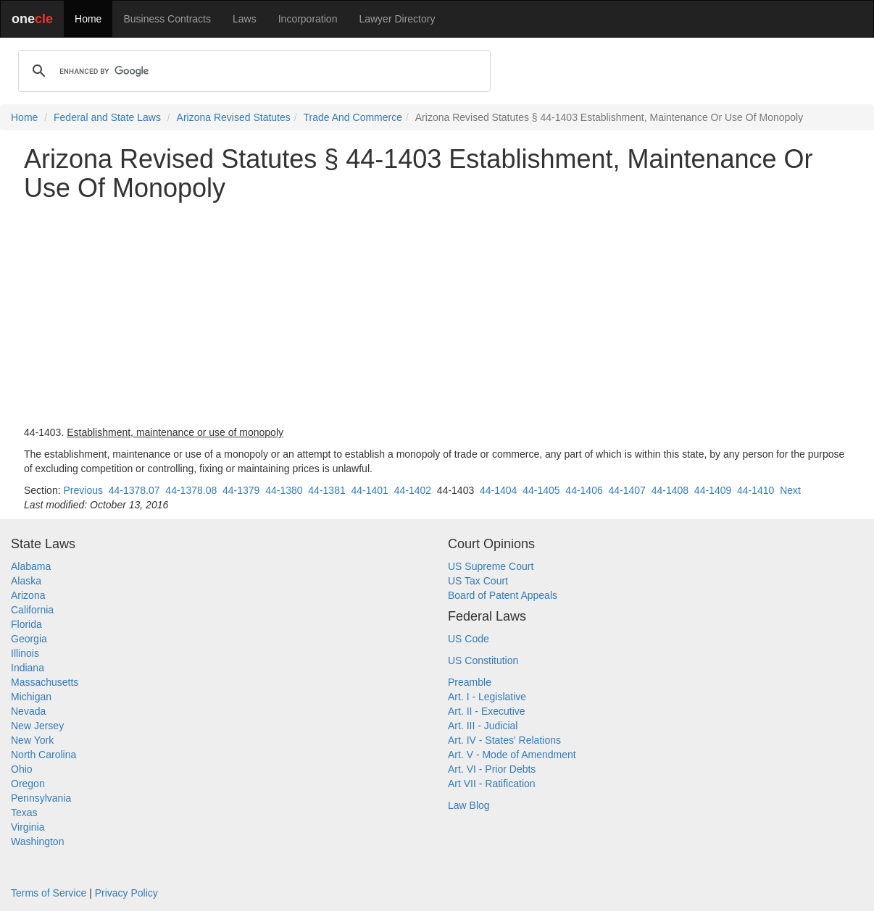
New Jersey (37, 725)
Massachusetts (44, 682)
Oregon (28, 783)
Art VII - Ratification (492, 783)
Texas (24, 812)
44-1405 (541, 490)
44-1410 (755, 490)
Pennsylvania (41, 798)
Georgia (29, 639)
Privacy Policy (126, 893)
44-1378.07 (134, 490)
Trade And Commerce (353, 117)
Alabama (31, 566)
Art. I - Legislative (487, 696)
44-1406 (583, 490)
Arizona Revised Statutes (234, 117)
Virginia (27, 827)
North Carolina (43, 754)
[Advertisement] (437, 313)
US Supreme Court (490, 566)
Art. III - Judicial (482, 725)
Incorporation (308, 19)
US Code (468, 639)
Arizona (28, 595)
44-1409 (712, 490)
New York (32, 740)
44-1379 (240, 490)
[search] (252, 71)
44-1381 (326, 490)
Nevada (28, 711)
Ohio (22, 769)
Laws (245, 19)
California (32, 610)
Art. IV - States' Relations (504, 740)
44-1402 (412, 490)
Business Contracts (167, 19)
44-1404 (498, 490)
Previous (82, 490)
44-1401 (369, 490)
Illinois (25, 653)
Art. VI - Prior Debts (492, 769)
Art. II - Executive (486, 711)
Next (790, 490)
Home (88, 19)
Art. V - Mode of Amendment (512, 754)
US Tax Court (478, 581)
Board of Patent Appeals (502, 595)
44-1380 (283, 490)
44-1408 (670, 490)
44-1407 (627, 490)
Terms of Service (48, 893)
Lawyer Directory (397, 19)
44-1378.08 (191, 490)
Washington (37, 841)
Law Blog (469, 805)
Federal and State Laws (107, 117)
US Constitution (483, 660)
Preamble (469, 682)
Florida (26, 624)
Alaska (26, 581)
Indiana (27, 667)
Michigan (31, 696)
